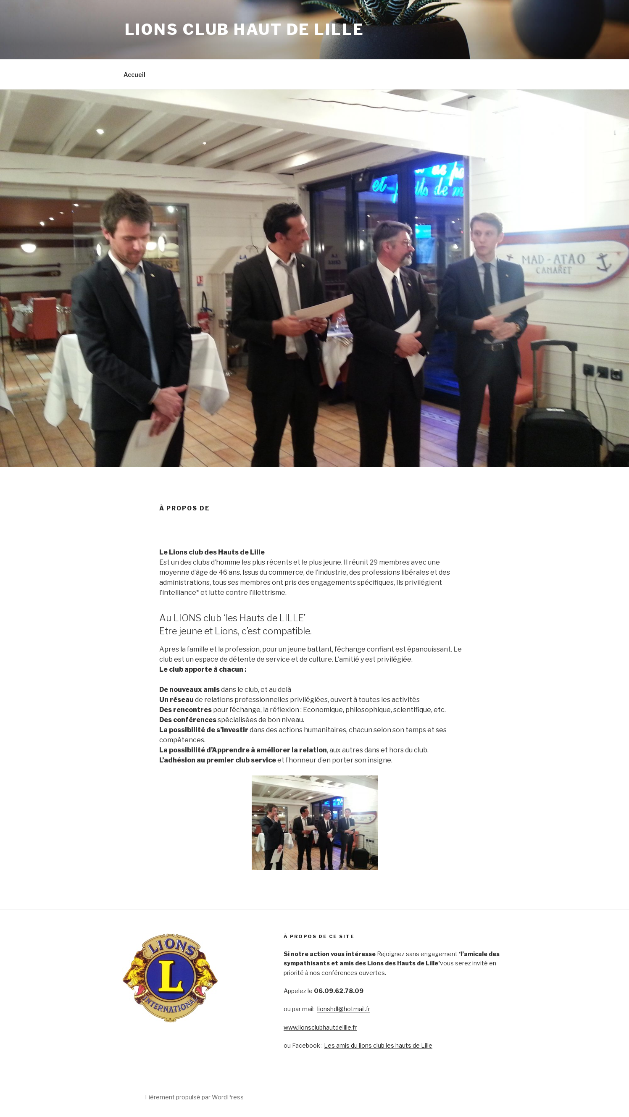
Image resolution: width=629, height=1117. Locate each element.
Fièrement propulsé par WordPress (194, 1097)
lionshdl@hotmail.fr (343, 1008)
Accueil (134, 74)
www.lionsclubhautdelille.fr (320, 1027)
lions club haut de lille (244, 29)
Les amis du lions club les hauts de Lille (378, 1045)
